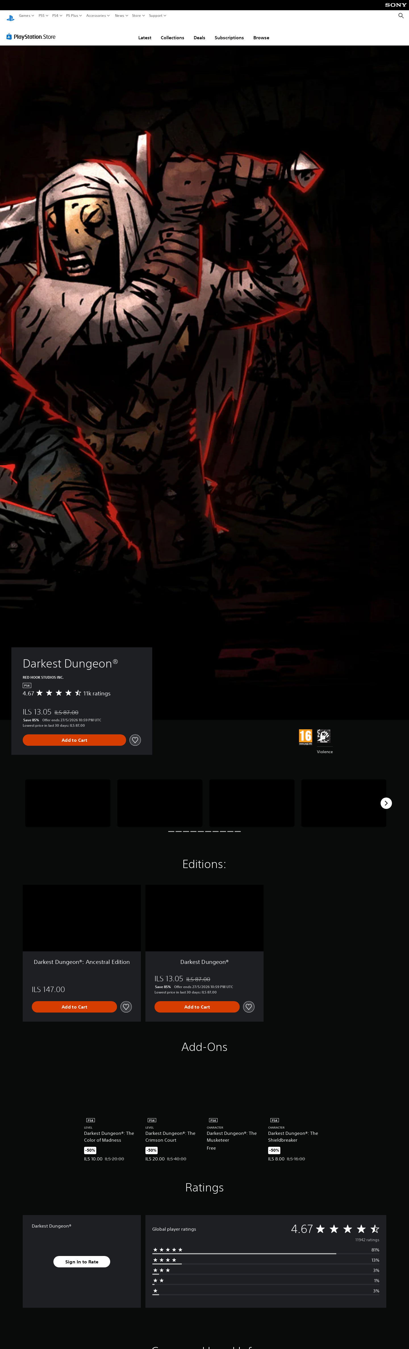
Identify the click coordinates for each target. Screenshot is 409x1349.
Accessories (96, 15)
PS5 (42, 15)
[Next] (386, 797)
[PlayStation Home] (10, 15)
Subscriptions (229, 32)
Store (136, 15)
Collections (172, 32)
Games (24, 15)
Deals (199, 32)
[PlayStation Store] (32, 31)
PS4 (55, 15)
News (119, 15)
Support (156, 15)
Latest (144, 32)
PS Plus (72, 15)
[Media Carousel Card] (67, 798)
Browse (261, 32)
